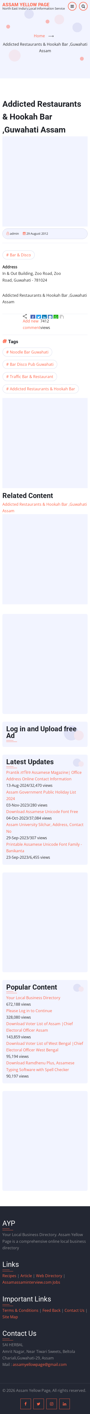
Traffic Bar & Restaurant (31, 376)
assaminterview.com (27, 1282)
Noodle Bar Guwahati (29, 352)
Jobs (56, 1282)
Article (26, 1275)
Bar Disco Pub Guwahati (32, 364)
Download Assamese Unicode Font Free (42, 811)
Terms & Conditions (20, 1310)
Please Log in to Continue (29, 1010)
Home (39, 35)
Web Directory (49, 1275)
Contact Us (74, 1310)
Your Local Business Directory (33, 997)
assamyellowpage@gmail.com (40, 1364)
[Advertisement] (45, 181)
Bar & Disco (20, 255)
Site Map (10, 1316)
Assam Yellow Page (25, 4)
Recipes (9, 1275)
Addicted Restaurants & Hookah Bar (42, 388)
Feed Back (51, 1310)
